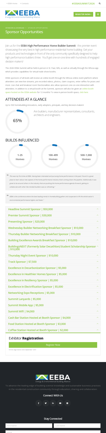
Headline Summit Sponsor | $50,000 (30, 209)
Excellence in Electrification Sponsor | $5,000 (35, 286)
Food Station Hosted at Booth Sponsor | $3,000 (37, 324)
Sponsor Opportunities (38, 28)
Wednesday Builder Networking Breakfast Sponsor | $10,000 (45, 228)
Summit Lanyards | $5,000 (24, 299)
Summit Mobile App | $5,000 (25, 305)
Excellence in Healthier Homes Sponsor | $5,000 (37, 274)
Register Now (82, 14)
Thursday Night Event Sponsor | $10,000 (33, 255)
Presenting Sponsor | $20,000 (26, 221)
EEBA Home (12, 3)
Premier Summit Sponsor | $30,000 (30, 215)
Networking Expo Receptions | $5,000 (31, 293)
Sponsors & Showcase (14, 28)
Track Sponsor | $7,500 (22, 262)
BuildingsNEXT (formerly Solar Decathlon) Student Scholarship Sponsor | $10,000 (52, 247)
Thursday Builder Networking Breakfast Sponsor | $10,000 (44, 234)
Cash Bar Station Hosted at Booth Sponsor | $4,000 (39, 318)
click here (84, 92)
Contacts (24, 3)
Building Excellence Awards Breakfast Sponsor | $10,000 (42, 240)
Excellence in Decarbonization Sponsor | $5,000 (37, 268)
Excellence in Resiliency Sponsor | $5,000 (33, 280)
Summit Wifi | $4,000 (21, 311)
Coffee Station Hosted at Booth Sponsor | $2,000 (38, 330)
